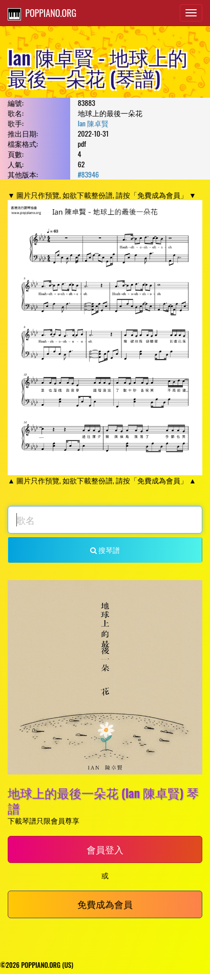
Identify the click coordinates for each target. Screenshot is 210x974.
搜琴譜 (105, 549)
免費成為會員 (105, 904)
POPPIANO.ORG (42, 13)
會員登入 (105, 849)
